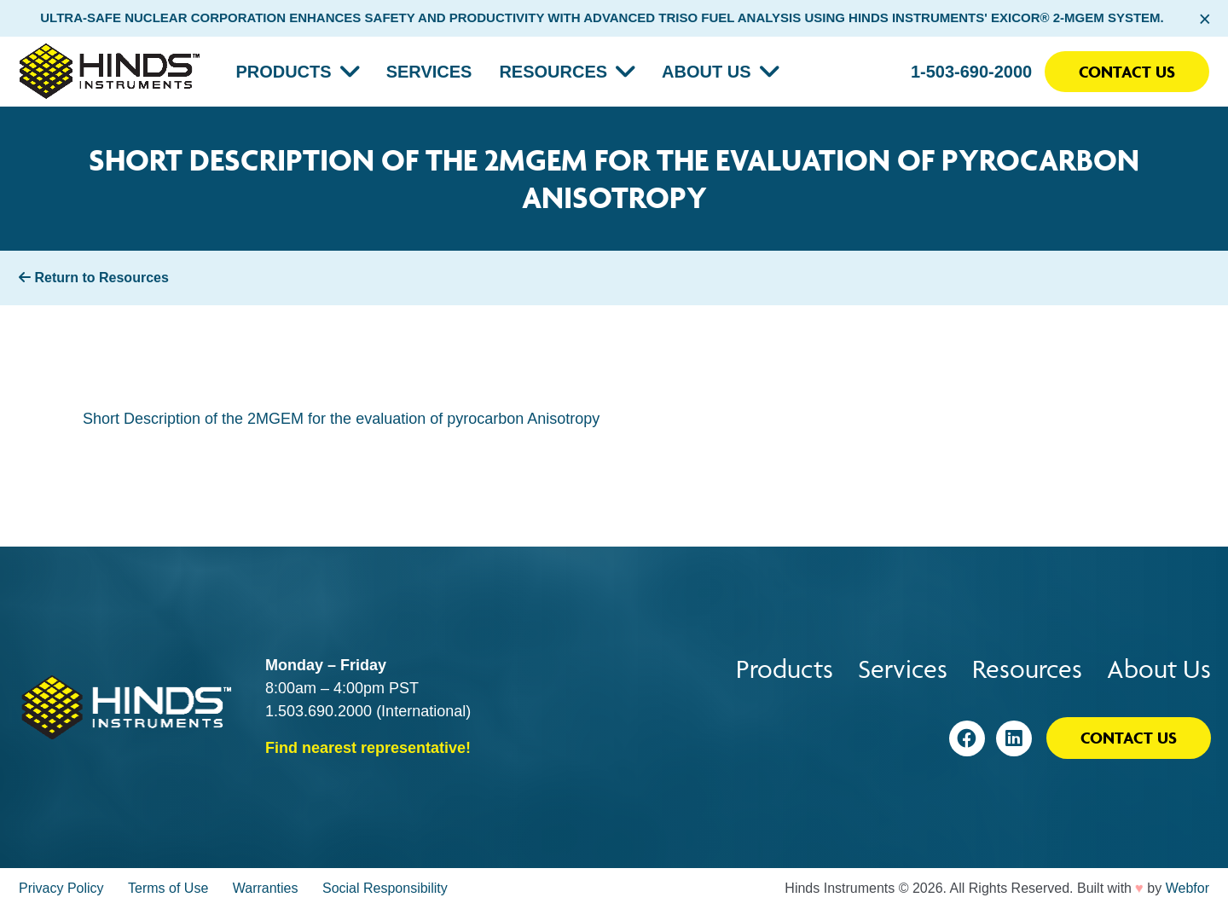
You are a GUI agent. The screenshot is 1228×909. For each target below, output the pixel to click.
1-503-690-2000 (971, 71)
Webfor (1187, 888)
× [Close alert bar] (1204, 19)
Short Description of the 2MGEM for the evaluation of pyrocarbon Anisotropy (341, 418)
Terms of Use (168, 888)
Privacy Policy (61, 888)
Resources (553, 71)
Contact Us (1127, 71)
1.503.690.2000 (318, 711)
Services (429, 71)
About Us (706, 71)
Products (283, 71)
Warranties (265, 888)
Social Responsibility (385, 888)
